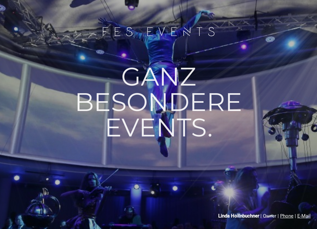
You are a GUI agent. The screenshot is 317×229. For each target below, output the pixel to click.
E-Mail (304, 216)
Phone (286, 216)
